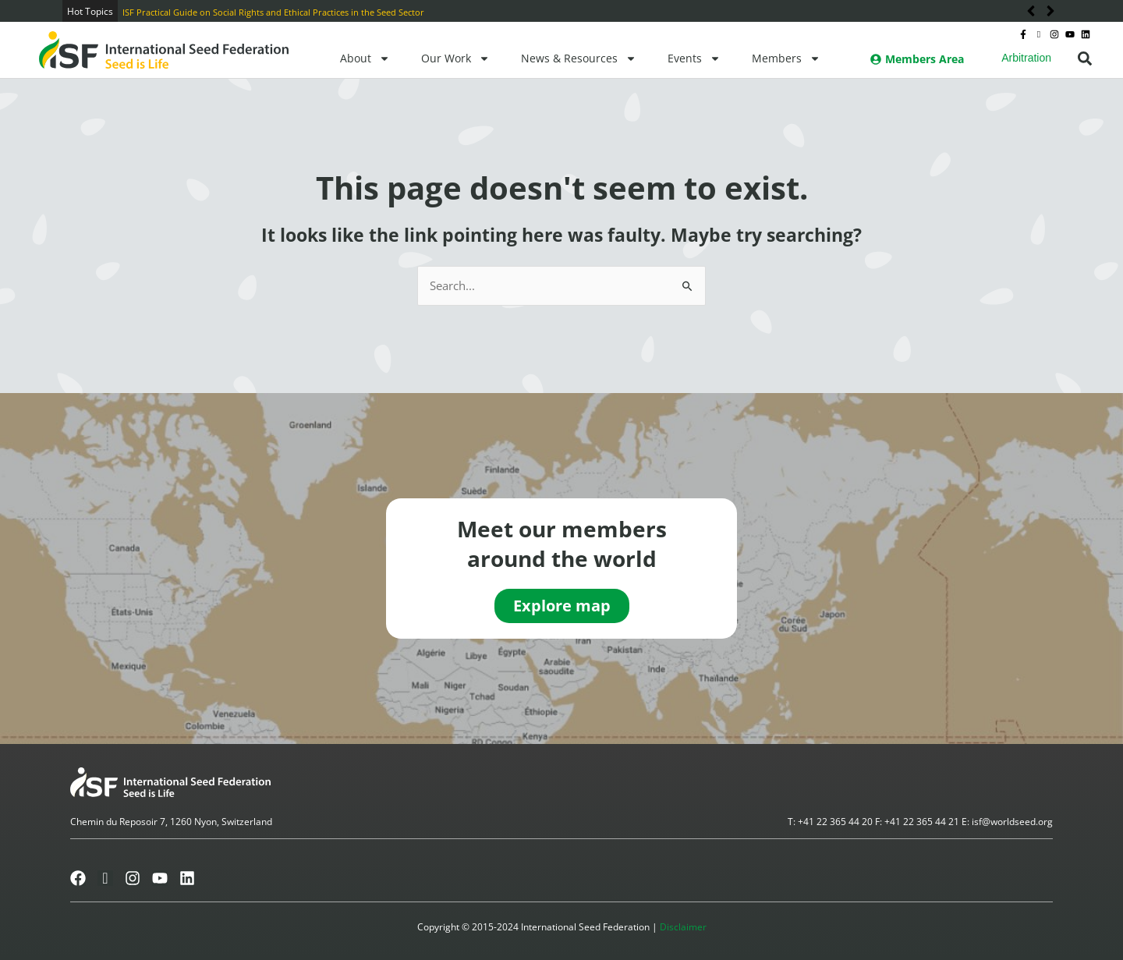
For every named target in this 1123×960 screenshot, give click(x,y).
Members (786, 58)
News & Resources (578, 58)
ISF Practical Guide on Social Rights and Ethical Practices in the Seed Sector (273, 12)
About (365, 58)
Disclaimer (683, 926)
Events (694, 58)
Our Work (455, 58)
